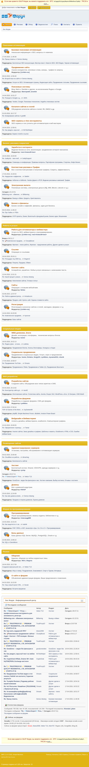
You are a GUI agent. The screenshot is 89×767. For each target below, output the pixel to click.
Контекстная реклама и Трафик (26, 167)
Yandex (15, 102)
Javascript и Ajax (31, 528)
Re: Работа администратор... (12, 296)
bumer (23, 338)
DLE (53, 394)
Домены (15, 485)
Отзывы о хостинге (71, 480)
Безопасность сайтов (20, 461)
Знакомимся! (37, 571)
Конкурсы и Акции (49, 348)
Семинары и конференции (22, 162)
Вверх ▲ (85, 754)
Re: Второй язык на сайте (11, 78)
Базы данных (18, 533)
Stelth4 (27, 176)
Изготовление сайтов (20, 394)
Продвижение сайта (20, 67)
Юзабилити (60, 431)
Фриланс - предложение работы (41, 245)
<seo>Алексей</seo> (28, 152)
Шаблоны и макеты (48, 431)
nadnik (25, 524)
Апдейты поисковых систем (49, 102)
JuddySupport (26, 158)
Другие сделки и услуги (61, 245)
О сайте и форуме (20, 576)
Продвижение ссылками (78, 82)
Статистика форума (14, 705)
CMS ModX (80, 394)
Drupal (48, 394)
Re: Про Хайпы (7, 212)
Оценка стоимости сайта (39, 300)
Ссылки (15, 250)
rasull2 (25, 390)
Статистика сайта (34, 394)
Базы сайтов (17, 319)
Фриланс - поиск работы (21, 245)
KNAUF (23, 490)
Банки (25, 216)
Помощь (48, 754)
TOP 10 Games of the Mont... (12, 410)
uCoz (65, 394)
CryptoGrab (40, 659)
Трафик (67, 180)
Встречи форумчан (19, 589)
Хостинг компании (46, 480)
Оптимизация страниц (31, 82)
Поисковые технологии (32, 102)
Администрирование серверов (25, 448)
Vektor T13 (28, 476)
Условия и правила (75, 754)
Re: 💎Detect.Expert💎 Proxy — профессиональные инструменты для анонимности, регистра (18, 613)
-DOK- (25, 98)
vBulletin (37, 413)
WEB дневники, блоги (21, 333)
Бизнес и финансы (20, 203)
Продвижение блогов (20, 348)
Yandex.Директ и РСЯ (34, 180)
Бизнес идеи (53, 216)
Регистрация (17, 304)
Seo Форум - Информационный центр (20, 600)
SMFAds (3, 757)
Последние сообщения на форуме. (16, 713)
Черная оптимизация (71, 63)
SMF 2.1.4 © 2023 (6, 754)
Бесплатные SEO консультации (23, 63)
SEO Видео (60, 63)
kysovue (27, 316)
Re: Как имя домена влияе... (12, 496)
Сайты (14, 285)
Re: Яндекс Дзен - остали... (11, 344)
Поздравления (27, 571)
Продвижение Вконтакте (55, 367)
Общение (16, 556)
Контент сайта (18, 268)
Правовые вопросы (38, 162)
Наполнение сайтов (19, 281)
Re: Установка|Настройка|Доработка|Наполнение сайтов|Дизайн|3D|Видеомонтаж (17, 694)
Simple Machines (18, 754)
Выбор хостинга (58, 480)
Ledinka (25, 344)
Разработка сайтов (20, 381)
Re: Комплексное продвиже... (12, 316)
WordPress (59, 394)
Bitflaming (26, 194)
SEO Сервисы (63, 754)
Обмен (28, 263)
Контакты (55, 754)
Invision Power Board (48, 413)
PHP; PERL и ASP (19, 528)
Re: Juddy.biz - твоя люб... (11, 158)
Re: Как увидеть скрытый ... (11, 130)
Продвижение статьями (61, 82)
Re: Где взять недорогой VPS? (15, 631)
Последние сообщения (15, 605)
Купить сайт (26, 300)
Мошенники (63, 216)
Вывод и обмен (18, 198)
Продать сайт (17, 300)
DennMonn (13, 542)
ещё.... (46, 4)
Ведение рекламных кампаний (53, 180)
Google (20, 102)
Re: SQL (5, 542)
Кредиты (27, 198)
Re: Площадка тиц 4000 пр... (12, 259)
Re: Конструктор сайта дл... (11, 390)
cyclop (23, 470)
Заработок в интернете (22, 147)
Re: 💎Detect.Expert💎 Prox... (12, 476)
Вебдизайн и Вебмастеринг (24, 418)
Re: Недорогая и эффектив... (12, 176)
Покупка (15, 263)
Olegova (29, 561)
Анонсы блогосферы (35, 348)
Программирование (20, 513)
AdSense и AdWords (19, 180)
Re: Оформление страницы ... (12, 428)
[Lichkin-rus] (25, 72)
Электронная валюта (21, 185)
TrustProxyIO (40, 623)
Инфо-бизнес (75, 162)
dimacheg (26, 457)
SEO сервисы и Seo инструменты (27, 121)
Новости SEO (50, 63)
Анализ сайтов (18, 431)
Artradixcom (28, 296)
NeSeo (23, 290)
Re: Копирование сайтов (10, 116)
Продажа (22, 263)
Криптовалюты (36, 198)
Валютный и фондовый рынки (38, 216)
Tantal (27, 428)
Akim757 (52, 726)
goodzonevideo (41, 649)
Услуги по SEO (18, 82)
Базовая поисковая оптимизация (26, 50)
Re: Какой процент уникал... (11, 277)
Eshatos (30, 357)
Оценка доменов (38, 500)
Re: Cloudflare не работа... (11, 457)
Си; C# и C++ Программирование (49, 528)
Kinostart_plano (69, 709)
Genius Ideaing (22, 59)
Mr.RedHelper (28, 130)
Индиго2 (27, 259)
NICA (23, 561)
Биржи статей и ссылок (20, 134)
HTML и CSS (68, 431)
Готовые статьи (32, 281)
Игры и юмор (17, 571)
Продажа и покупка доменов (22, 500)
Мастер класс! (40, 63)
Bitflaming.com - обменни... (11, 194)
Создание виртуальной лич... (12, 567)
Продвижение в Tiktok (20, 367)
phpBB (15, 413)
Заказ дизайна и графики (32, 431)
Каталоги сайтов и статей (23, 107)
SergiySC (37, 357)
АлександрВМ (26, 518)
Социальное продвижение (23, 352)
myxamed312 (53, 357)
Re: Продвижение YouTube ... (12, 363)
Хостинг (15, 465)
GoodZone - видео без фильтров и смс (26, 480)
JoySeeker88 (28, 410)
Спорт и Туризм (48, 571)
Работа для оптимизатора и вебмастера (29, 230)
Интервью (57, 571)
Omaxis (27, 363)
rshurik (61, 357)
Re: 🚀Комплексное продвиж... (12, 241)
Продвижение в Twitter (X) (37, 367)
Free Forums (11, 757)
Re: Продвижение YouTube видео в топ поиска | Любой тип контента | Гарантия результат (18, 676)
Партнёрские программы (54, 162)
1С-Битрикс (72, 394)
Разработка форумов (21, 398)
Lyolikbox (44, 357)
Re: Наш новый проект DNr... (12, 585)
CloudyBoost (30, 241)
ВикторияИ (26, 92)
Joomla (43, 394)
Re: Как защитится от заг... (11, 524)
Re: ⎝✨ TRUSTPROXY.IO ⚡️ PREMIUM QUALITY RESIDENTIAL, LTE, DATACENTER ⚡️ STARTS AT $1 (19, 626)
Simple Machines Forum (26, 413)
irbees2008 (40, 631)
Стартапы (67, 162)
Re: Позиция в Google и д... (11, 98)
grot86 (23, 116)
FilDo (16, 212)
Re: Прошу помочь (8, 59)
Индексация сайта (46, 82)
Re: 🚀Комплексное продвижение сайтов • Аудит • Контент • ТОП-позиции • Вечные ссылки (19, 636)
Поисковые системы (21, 87)
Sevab (26, 585)
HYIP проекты (17, 216)
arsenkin (34, 92)
